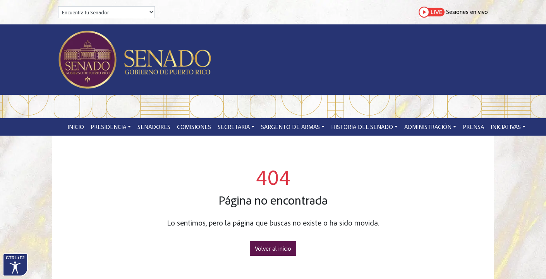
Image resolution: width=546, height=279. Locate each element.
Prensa (473, 127)
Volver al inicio (273, 248)
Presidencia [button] (108, 127)
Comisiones (194, 127)
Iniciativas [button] (506, 127)
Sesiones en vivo (453, 12)
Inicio (75, 127)
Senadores (153, 127)
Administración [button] (428, 127)
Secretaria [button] (234, 127)
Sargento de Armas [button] (290, 127)
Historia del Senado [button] (362, 127)
